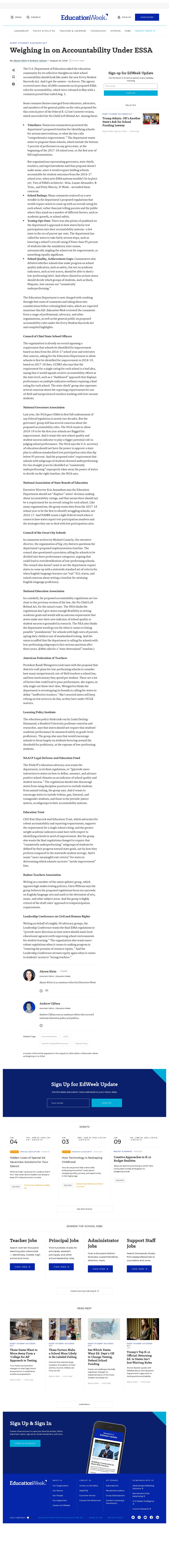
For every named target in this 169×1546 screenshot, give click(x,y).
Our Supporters (60, 1500)
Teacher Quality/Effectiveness (55, 1043)
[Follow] (64, 971)
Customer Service (87, 1495)
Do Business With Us (143, 1480)
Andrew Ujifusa (38, 60)
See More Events (84, 1209)
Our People (58, 1495)
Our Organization (60, 1486)
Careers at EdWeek (61, 1505)
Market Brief (145, 31)
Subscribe (147, 17)
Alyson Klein (20, 60)
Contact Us (85, 1480)
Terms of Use (96, 1518)
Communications (49, 1036)
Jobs (128, 31)
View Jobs (22, 1267)
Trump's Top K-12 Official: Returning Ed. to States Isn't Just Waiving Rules (139, 1357)
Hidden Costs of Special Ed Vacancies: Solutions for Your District (29, 1162)
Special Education (30, 1152)
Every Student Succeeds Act (28, 43)
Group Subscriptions (115, 1495)
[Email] (68, 1103)
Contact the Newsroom (90, 1500)
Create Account (25, 1443)
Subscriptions (112, 1486)
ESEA (65, 1036)
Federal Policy (81, 1043)
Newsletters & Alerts (115, 1491)
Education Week (62, 976)
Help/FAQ (83, 1491)
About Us (57, 1480)
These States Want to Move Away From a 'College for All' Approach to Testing (23, 1355)
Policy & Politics (44, 31)
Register (16, 1187)
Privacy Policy (115, 1518)
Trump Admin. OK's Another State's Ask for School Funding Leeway (121, 122)
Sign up (106, 1103)
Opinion (116, 31)
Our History (58, 1491)
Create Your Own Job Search (84, 1291)
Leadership (21, 31)
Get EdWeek (112, 1480)
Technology (98, 31)
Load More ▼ (84, 1404)
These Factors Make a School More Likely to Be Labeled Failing (63, 1353)
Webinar (45, 1152)
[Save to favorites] (13, 77)
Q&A (129, 1348)
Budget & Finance (123, 1151)
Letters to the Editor (88, 1486)
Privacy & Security (82, 1152)
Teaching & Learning (72, 31)
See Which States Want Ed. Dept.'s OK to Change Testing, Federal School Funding (101, 1357)
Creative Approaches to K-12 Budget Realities (132, 1158)
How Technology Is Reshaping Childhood (82, 1160)
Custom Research (141, 1509)
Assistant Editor (46, 976)
